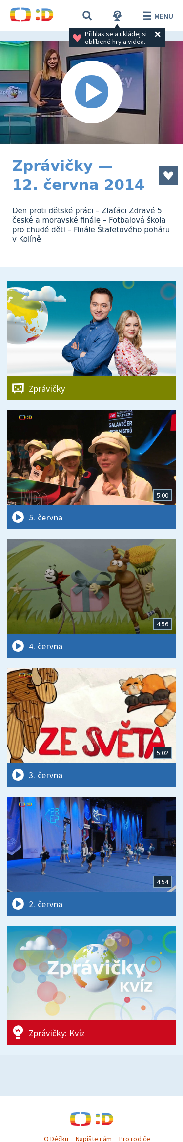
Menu (156, 15)
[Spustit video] (91, 92)
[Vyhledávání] (87, 15)
